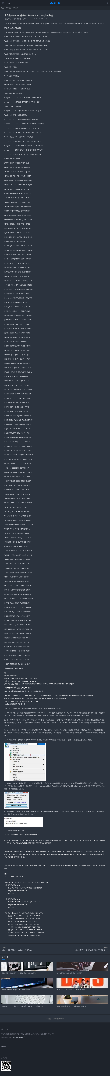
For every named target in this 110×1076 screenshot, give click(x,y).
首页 (2, 8)
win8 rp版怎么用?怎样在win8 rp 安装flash (17, 950)
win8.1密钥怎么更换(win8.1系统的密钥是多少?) (91, 950)
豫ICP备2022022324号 (19, 1037)
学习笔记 (8, 8)
